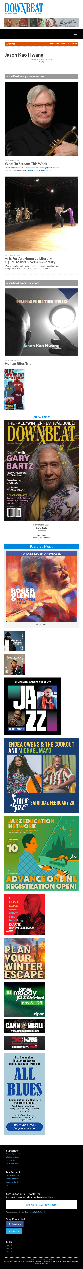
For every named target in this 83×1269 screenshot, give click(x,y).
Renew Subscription (13, 1179)
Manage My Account (13, 1175)
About (33, 1259)
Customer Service (12, 1182)
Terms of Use (41, 1259)
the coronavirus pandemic (38, 170)
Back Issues (10, 1160)
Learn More (48, 1197)
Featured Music (41, 547)
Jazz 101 (9, 1252)
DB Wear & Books (12, 1164)
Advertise (9, 1245)
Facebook (15, 1224)
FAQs (8, 1185)
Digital (42, 537)
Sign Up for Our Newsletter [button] (42, 1204)
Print (35, 537)
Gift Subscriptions (12, 1157)
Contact (9, 1248)
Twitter (14, 1231)
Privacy (49, 1259)
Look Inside (41, 531)
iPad (48, 537)
